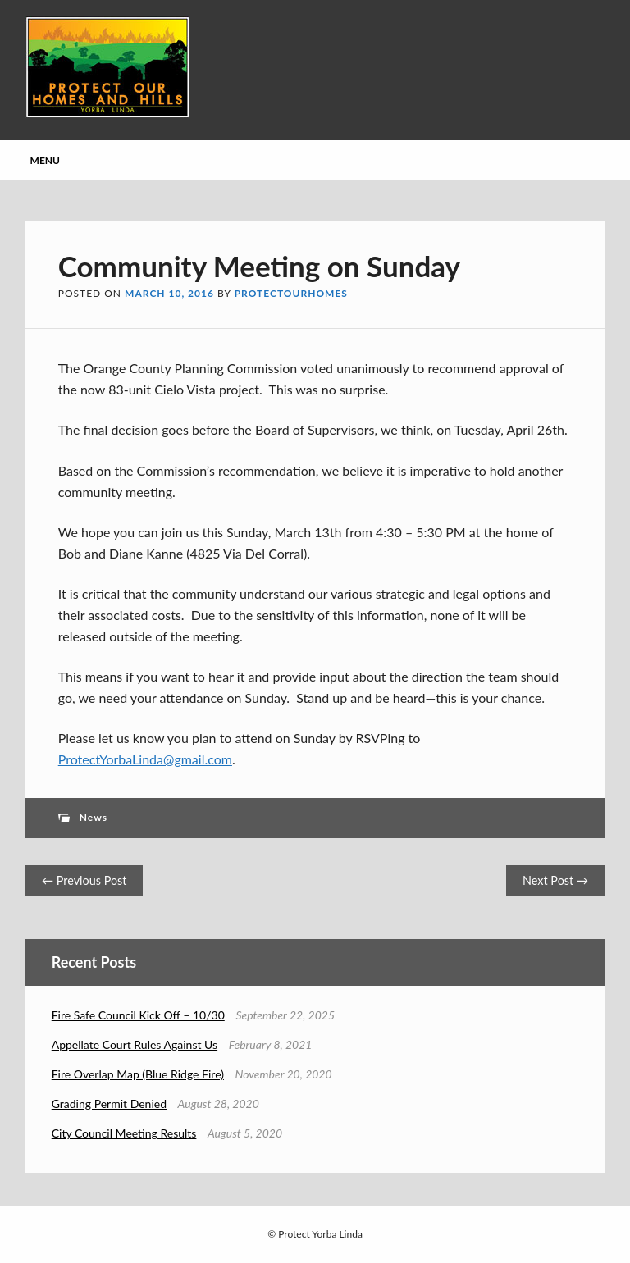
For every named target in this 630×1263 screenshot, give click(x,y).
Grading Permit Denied (109, 1103)
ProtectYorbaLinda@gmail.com (145, 759)
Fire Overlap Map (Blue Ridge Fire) (138, 1074)
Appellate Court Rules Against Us (134, 1044)
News (93, 817)
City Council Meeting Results (124, 1133)
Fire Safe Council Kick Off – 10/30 (138, 1015)
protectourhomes (291, 293)
